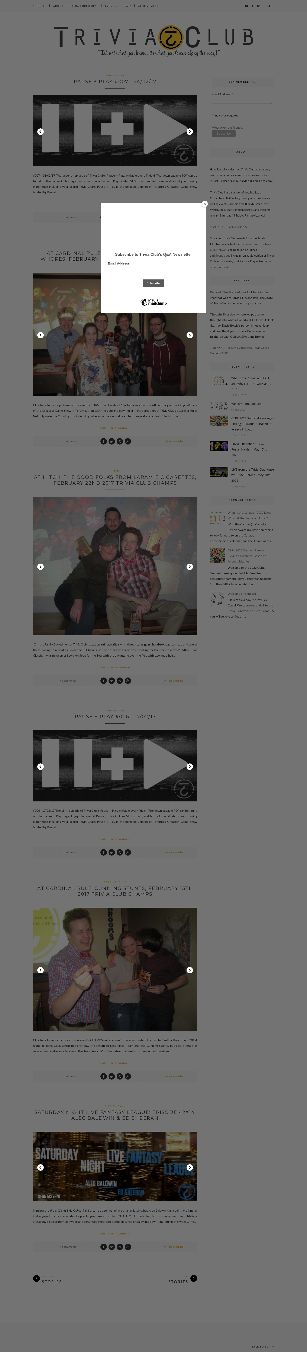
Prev (40, 131)
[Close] (204, 204)
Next (190, 131)
